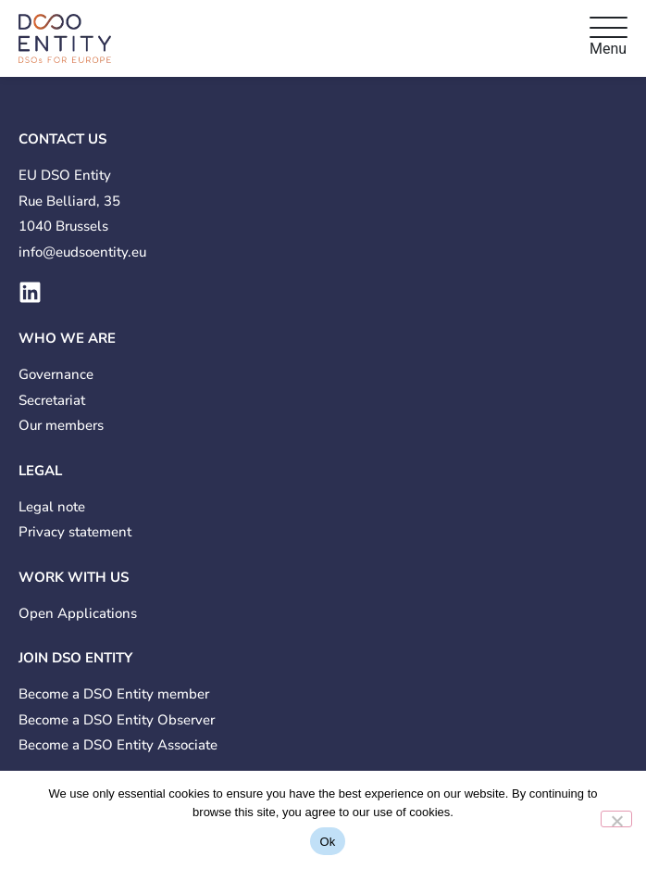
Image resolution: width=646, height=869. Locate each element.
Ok (327, 842)
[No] (616, 819)
